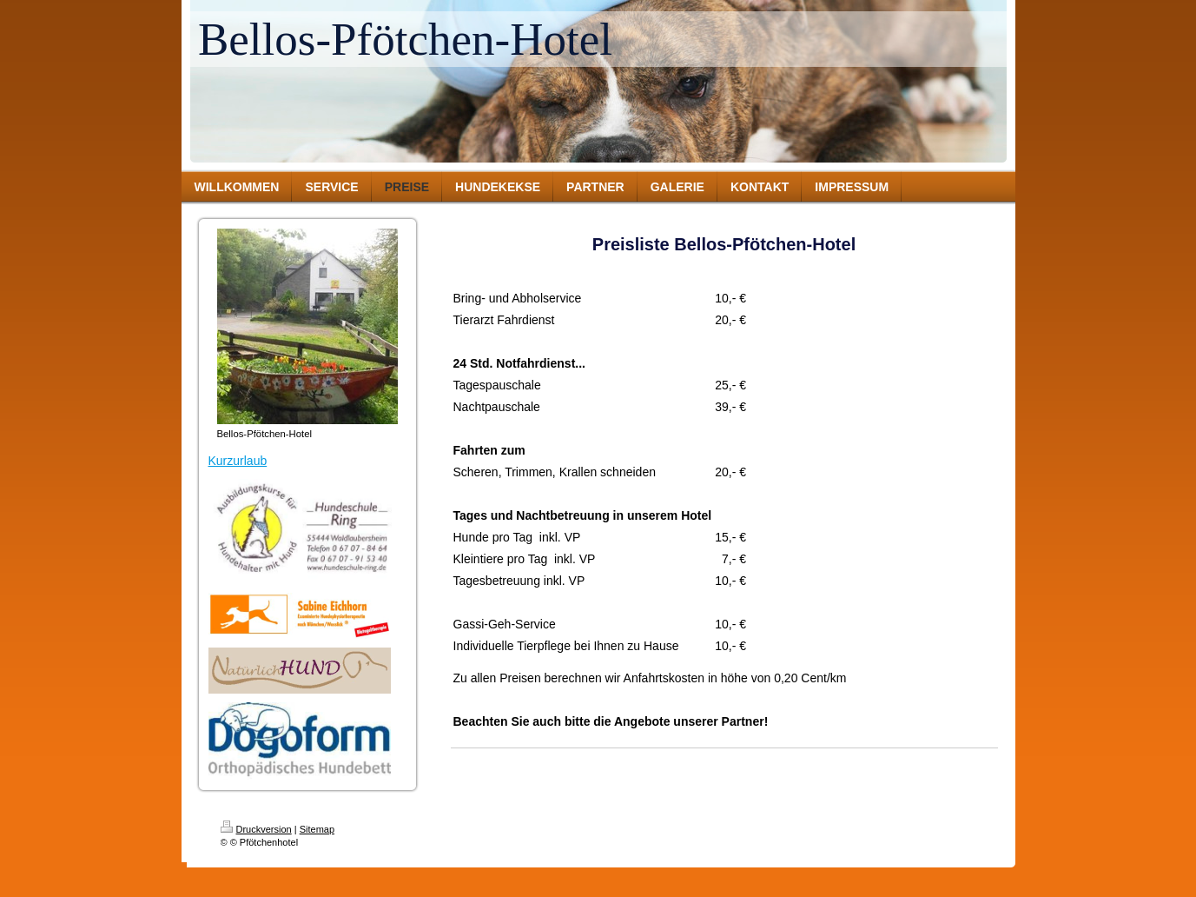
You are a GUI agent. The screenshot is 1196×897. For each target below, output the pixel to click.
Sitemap (317, 829)
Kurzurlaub (238, 461)
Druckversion (256, 829)
